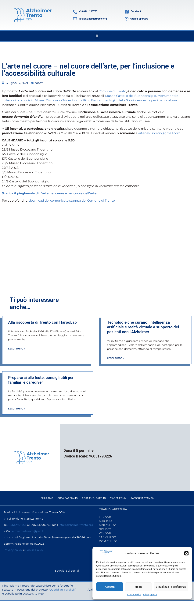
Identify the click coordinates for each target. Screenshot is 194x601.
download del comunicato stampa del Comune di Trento (72, 200)
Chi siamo (47, 498)
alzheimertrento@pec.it (27, 531)
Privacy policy (150, 594)
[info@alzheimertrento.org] (75, 19)
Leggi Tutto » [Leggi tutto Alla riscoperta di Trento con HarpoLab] (16, 348)
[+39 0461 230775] (75, 12)
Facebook (136, 11)
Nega (138, 586)
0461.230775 (17, 525)
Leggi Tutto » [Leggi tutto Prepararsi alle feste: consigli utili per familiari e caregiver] (16, 408)
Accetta (110, 586)
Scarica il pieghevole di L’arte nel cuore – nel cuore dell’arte (49, 193)
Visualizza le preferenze (171, 586)
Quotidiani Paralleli (62, 589)
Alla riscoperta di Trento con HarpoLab (43, 322)
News (39, 83)
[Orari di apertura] (126, 19)
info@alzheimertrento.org (93, 18)
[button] (186, 553)
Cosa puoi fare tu (94, 498)
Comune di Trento (112, 91)
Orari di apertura (139, 18)
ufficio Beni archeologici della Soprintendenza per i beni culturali (130, 100)
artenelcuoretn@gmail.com (159, 133)
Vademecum (118, 498)
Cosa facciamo (67, 498)
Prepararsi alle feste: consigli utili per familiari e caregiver (41, 380)
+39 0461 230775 (88, 11)
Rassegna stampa (142, 498)
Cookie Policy (134, 594)
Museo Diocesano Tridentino (57, 100)
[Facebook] (127, 12)
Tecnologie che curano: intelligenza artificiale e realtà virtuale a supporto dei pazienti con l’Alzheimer (143, 327)
